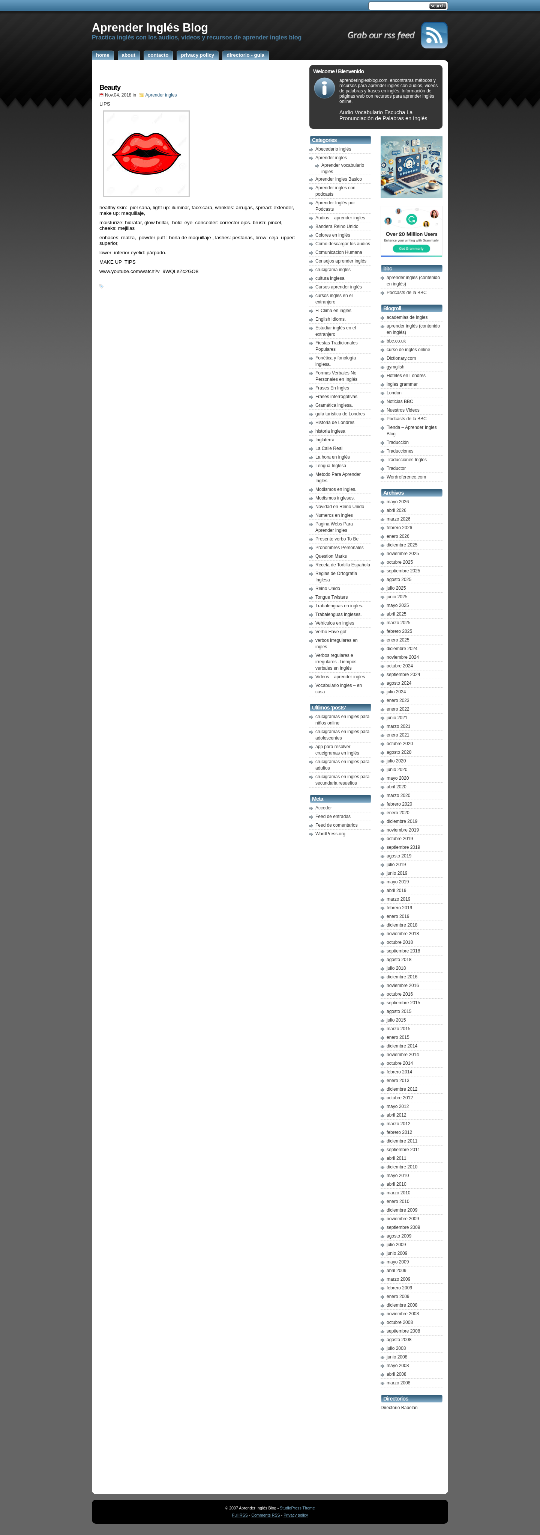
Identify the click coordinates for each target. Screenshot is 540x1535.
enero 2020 (398, 812)
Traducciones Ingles (407, 459)
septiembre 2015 (403, 1002)
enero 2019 (398, 916)
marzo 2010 (398, 1192)
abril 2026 (396, 510)
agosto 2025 (399, 579)
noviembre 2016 (403, 985)
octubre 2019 (400, 838)
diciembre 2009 (402, 1210)
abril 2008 (396, 1374)
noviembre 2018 (403, 933)
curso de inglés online (408, 349)
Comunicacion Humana (338, 252)
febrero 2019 (399, 907)
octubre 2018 (400, 942)
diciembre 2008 (402, 1305)
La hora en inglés (332, 457)
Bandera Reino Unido (336, 226)
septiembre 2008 (403, 1331)
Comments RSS (265, 1515)
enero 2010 (398, 1201)
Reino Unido (327, 588)
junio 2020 (397, 769)
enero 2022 (398, 709)
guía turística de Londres (340, 414)
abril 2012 (396, 1115)
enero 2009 (398, 1296)
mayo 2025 (398, 605)
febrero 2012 (399, 1132)
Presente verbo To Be (336, 539)
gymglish (395, 367)
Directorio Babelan (399, 1407)
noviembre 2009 (403, 1218)
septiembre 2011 (403, 1149)
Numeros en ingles (334, 515)
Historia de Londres (334, 422)
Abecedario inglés (333, 149)
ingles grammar (402, 384)
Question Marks (331, 556)
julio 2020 (396, 761)
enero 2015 (398, 1037)
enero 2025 (398, 640)
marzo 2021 (398, 726)
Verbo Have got (330, 631)
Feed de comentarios (336, 825)
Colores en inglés (332, 235)
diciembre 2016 (402, 977)
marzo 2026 (398, 519)
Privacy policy (296, 1515)
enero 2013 (398, 1080)
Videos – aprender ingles (340, 676)
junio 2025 (397, 596)
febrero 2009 (399, 1287)
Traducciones (400, 451)
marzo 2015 (398, 1028)
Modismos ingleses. (335, 498)
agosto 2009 (399, 1236)
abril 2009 (396, 1270)
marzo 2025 (398, 622)
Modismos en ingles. (335, 489)
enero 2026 (398, 536)
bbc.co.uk (396, 341)
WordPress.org (330, 833)
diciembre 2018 (402, 925)
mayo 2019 (398, 881)
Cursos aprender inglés (338, 287)
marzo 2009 (398, 1279)
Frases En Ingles (332, 388)
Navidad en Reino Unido (339, 506)
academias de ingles (407, 317)
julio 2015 (396, 1020)
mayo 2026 (398, 501)
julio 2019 (396, 864)
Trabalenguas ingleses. (338, 614)
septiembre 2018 (403, 951)
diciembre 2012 (402, 1089)
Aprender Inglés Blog (150, 27)
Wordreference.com (406, 477)
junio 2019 (397, 873)
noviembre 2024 (403, 657)
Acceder (323, 808)
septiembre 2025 (403, 571)
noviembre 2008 (403, 1313)
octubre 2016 (400, 994)
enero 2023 (398, 700)
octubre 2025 (400, 562)
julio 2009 (396, 1244)
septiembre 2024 (403, 674)
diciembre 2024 (402, 648)
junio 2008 (397, 1357)
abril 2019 (396, 890)
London (394, 392)
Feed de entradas (333, 816)
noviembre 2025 (403, 553)
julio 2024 (396, 691)
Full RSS (240, 1515)
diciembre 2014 (402, 1046)
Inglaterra (324, 439)
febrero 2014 (399, 1072)
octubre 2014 (400, 1063)
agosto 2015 (399, 1011)
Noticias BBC (400, 401)
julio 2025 (396, 588)
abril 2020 (396, 786)
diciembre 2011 (402, 1141)
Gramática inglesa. (334, 405)
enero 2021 (398, 735)
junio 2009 (397, 1253)
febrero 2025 (399, 631)
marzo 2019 (398, 899)
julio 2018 (396, 968)
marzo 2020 (398, 795)
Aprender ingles (161, 95)
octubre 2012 (400, 1097)
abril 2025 (396, 614)
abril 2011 (396, 1158)
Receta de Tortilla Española (342, 565)
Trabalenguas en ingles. (339, 605)
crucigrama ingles (333, 269)
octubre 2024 (400, 666)
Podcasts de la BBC (407, 292)
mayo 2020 (398, 778)
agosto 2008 (399, 1339)
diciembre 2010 (402, 1167)
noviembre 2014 (403, 1054)
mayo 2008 (398, 1365)
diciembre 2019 (402, 821)
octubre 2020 (400, 743)
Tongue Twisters (331, 597)
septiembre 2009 (403, 1227)
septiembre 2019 (403, 847)
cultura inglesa (329, 278)
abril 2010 (396, 1184)
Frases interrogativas (336, 396)
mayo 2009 (398, 1262)
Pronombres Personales (339, 547)
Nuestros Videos (403, 410)
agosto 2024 (399, 683)
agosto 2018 (399, 959)
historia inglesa (330, 431)
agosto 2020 (399, 752)
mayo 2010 (398, 1175)
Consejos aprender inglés (340, 261)
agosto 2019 (399, 856)
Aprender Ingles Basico (338, 179)
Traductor (396, 468)
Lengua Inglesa (330, 465)
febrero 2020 (399, 804)
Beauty (109, 87)
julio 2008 (396, 1348)
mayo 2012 (398, 1106)
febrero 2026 (399, 527)
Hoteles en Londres (406, 375)
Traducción (398, 442)
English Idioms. (330, 319)
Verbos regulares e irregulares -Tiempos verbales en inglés (336, 662)
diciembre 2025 (402, 545)
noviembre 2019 (403, 830)
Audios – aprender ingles (340, 217)
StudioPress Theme (297, 1508)
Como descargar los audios (342, 243)
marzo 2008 (398, 1383)
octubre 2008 (400, 1322)
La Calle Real (328, 448)
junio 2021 (397, 717)
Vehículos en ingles (334, 623)
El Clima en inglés (333, 310)
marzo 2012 (398, 1123)
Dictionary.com (401, 358)
